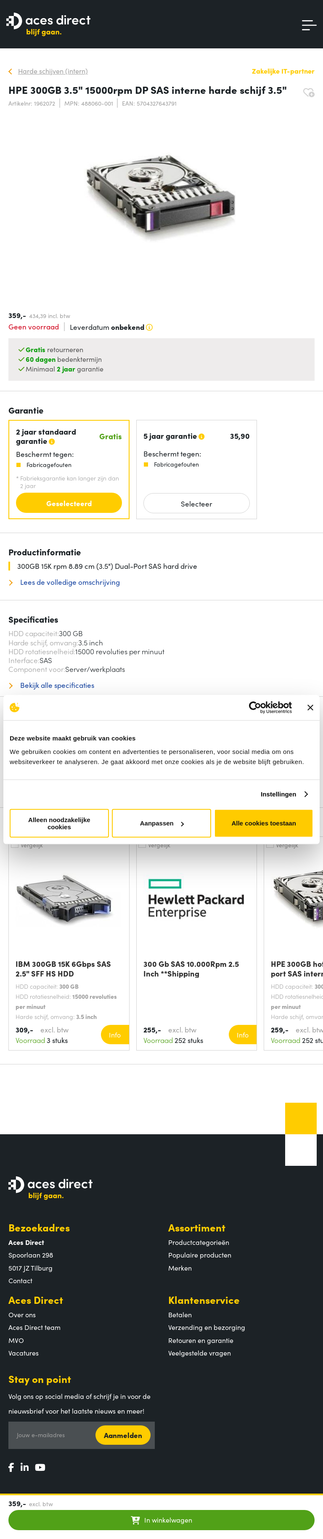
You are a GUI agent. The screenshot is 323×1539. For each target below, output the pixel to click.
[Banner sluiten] (310, 708)
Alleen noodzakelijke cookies (59, 823)
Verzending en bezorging (206, 1327)
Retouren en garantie (200, 1340)
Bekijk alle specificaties (56, 685)
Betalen (180, 1314)
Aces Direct (35, 1299)
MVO (16, 1340)
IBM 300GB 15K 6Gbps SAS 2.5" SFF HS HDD (63, 968)
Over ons (22, 1314)
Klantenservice (204, 1299)
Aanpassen (162, 823)
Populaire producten (199, 1254)
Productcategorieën (198, 1242)
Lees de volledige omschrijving (69, 582)
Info (115, 1034)
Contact (20, 1280)
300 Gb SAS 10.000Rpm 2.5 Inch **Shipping (191, 968)
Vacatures (23, 1352)
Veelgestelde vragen (199, 1352)
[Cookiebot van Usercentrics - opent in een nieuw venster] (255, 707)
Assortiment (196, 1227)
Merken (180, 1267)
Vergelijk (32, 845)
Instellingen (279, 794)
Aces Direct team (34, 1327)
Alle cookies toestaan (263, 823)
